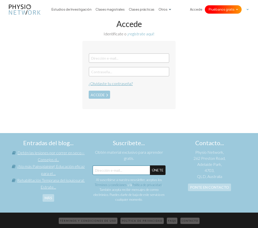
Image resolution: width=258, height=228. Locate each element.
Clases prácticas (141, 9)
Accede (196, 9)
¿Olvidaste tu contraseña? (111, 83)
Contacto (190, 220)
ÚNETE (158, 170)
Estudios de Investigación (71, 9)
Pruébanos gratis (222, 9)
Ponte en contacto (209, 187)
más (48, 198)
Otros (163, 9)
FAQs (172, 220)
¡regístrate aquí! (140, 33)
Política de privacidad (147, 185)
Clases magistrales (110, 9)
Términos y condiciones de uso (88, 220)
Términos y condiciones (111, 185)
